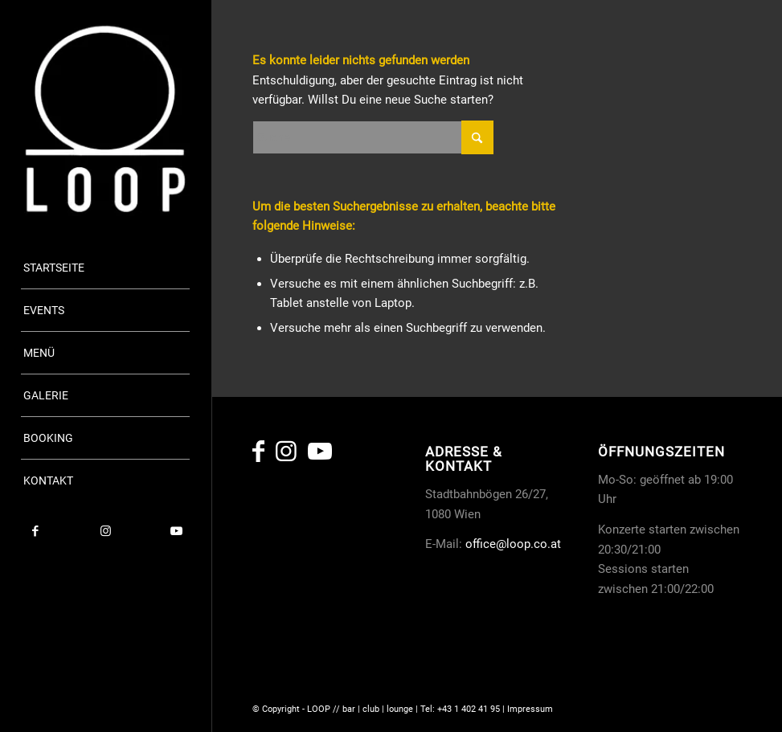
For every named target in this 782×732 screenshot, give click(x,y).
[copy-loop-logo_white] (105, 118)
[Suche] (372, 137)
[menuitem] (105, 268)
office (480, 544)
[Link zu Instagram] (106, 531)
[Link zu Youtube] (176, 531)
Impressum (530, 709)
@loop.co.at (528, 544)
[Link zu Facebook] (35, 531)
